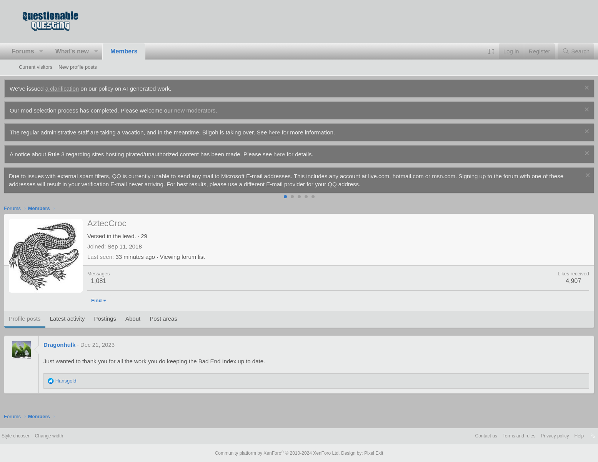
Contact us (458, 436)
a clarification (77, 88)
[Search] (561, 51)
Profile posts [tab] (40, 318)
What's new (87, 51)
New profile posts (77, 67)
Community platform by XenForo (279, 453)
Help (558, 436)
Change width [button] (73, 436)
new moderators (210, 110)
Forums (38, 51)
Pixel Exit (367, 453)
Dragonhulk (74, 344)
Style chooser (37, 436)
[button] (56, 51)
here (289, 132)
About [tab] (147, 318)
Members (138, 51)
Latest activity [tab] (82, 318)
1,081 (113, 281)
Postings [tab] (120, 318)
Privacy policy (531, 436)
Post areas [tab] (178, 318)
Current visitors (35, 67)
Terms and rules (493, 436)
